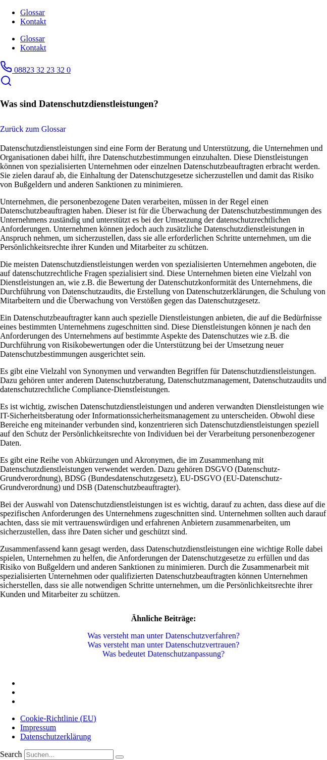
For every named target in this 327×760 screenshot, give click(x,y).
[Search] (120, 756)
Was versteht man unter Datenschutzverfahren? (163, 635)
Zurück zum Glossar (33, 129)
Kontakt (33, 21)
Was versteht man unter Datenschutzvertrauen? (164, 644)
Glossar (32, 12)
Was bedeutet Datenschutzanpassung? (163, 653)
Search (11, 754)
